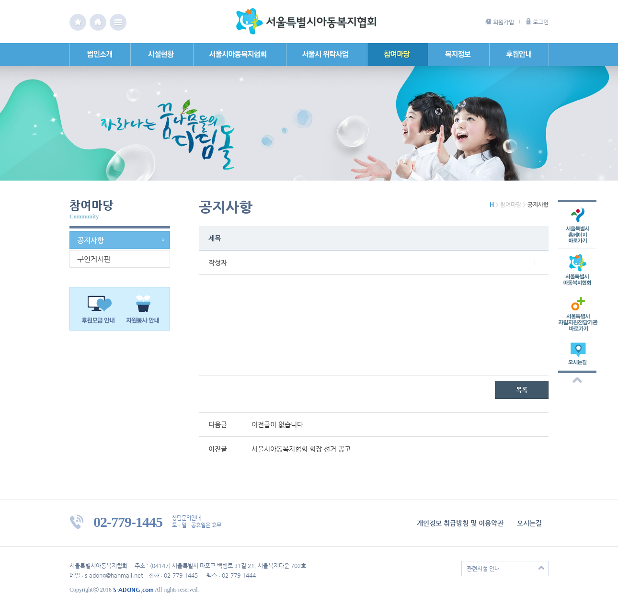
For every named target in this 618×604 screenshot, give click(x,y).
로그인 (541, 22)
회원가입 (503, 22)
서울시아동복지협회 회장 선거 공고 (301, 449)
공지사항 (90, 240)
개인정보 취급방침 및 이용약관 (460, 523)
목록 (521, 389)
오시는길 (529, 523)
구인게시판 (94, 259)
